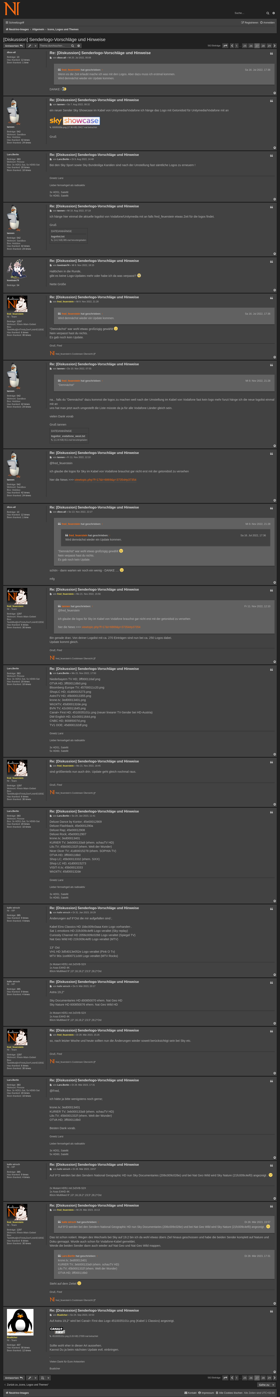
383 (19, 159)
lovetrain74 (13, 280)
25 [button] (244, 46)
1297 (19, 321)
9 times (24, 918)
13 (18, 57)
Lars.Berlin (13, 154)
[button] (225, 45)
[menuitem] (267, 23)
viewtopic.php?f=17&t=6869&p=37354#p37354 (105, 479)
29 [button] (269, 46)
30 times (26, 335)
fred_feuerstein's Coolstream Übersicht (74, 354)
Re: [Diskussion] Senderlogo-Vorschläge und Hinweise (100, 53)
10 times (26, 170)
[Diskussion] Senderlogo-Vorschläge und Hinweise (54, 39)
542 (19, 131)
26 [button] (250, 46)
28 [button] (263, 46)
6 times (24, 332)
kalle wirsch (13, 907)
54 (18, 285)
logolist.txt (58, 236)
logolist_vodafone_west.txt (68, 436)
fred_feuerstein (71, 69)
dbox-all (11, 52)
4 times (26, 921)
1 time (25, 62)
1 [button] (236, 46)
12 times (25, 60)
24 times (26, 142)
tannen (11, 127)
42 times (25, 140)
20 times (25, 167)
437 (19, 1345)
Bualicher (12, 1337)
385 (19, 915)
